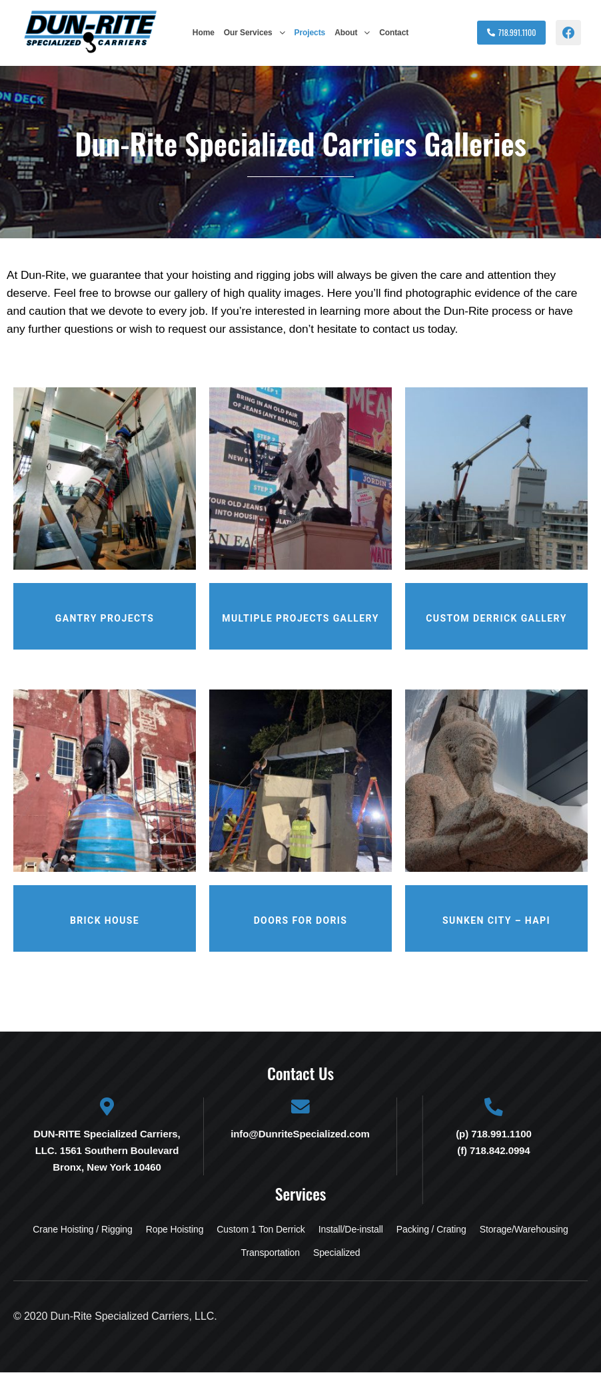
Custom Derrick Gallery (496, 618)
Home (204, 32)
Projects (310, 32)
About (352, 33)
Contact (393, 32)
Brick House (104, 920)
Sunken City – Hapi (496, 920)
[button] (254, 33)
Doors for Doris (301, 920)
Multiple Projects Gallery (300, 618)
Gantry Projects (105, 618)
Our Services (254, 33)
